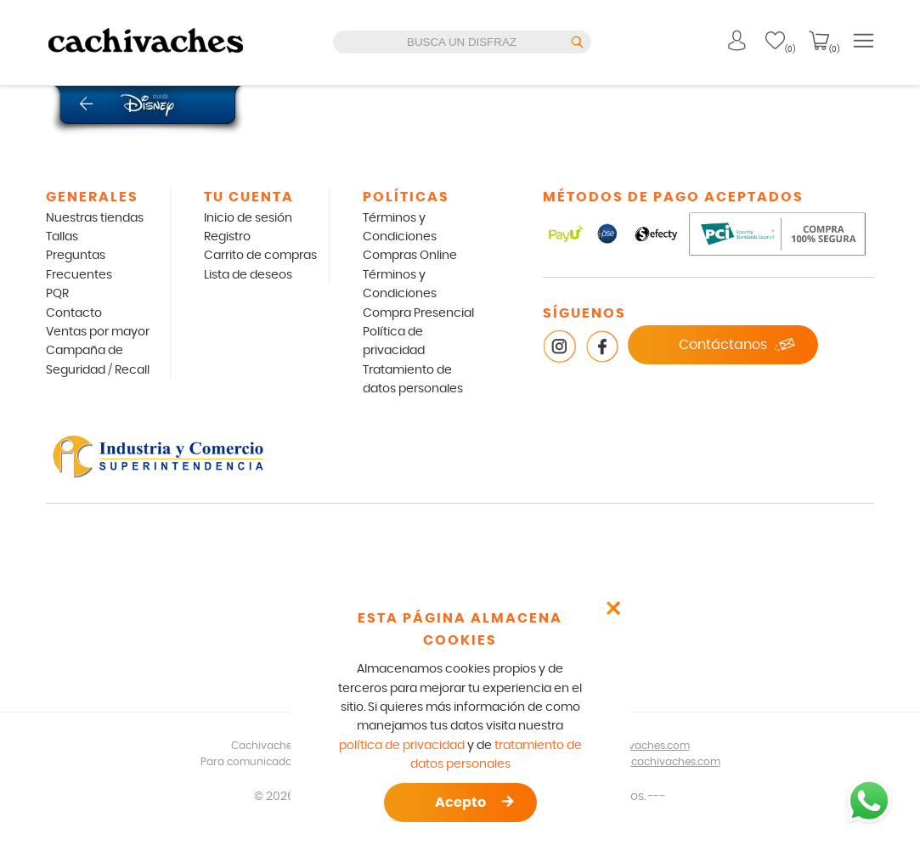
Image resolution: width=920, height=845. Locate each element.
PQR (57, 294)
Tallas (62, 237)
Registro (227, 237)
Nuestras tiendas (95, 218)
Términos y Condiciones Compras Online (410, 237)
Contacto (74, 313)
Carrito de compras (260, 256)
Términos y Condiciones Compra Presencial (418, 294)
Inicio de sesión (248, 218)
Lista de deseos (248, 275)
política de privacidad (402, 746)
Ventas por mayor (98, 332)
